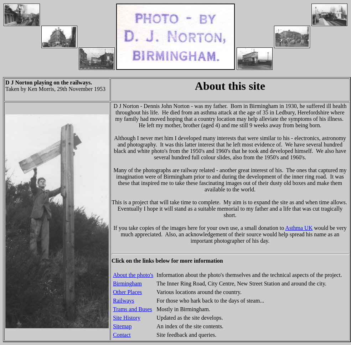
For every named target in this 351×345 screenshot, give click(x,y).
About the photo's (133, 275)
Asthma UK (299, 228)
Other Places (127, 292)
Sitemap (122, 326)
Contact (122, 335)
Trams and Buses (132, 309)
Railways (123, 301)
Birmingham (127, 283)
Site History (126, 318)
